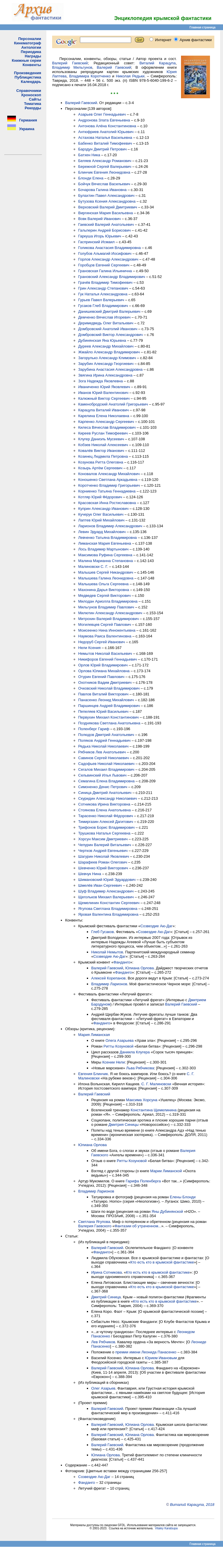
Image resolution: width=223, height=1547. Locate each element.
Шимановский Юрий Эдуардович (107, 879)
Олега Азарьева (119, 1040)
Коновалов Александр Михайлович (109, 474)
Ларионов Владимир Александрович (110, 526)
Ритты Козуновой (118, 1046)
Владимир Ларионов (109, 984)
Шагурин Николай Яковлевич (103, 856)
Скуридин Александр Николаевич (107, 798)
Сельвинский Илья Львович (102, 775)
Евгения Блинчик (93, 1074)
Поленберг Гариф (93, 729)
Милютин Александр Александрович (110, 613)
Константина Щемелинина (154, 1110)
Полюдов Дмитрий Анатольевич (106, 734)
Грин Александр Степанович (103, 288)
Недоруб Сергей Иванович (101, 642)
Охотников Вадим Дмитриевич (104, 682)
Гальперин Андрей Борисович (104, 230)
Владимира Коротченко (90, 76)
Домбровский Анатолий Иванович (107, 329)
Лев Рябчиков (103, 1342)
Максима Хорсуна (141, 1100)
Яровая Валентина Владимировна (108, 914)
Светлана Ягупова (94, 1221)
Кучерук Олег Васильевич (100, 514)
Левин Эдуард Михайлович (102, 532)
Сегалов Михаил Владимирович (106, 769)
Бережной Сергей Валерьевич (104, 166)
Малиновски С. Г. (93, 566)
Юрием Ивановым (161, 1358)
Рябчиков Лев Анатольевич (102, 752)
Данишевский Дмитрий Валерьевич (109, 311)
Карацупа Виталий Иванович (103, 410)
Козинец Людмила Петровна (103, 456)
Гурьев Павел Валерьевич (101, 300)
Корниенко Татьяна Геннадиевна (107, 491)
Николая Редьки (130, 76)
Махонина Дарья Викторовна (103, 590)
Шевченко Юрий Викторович (103, 868)
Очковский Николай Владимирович (109, 688)
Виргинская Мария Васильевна (105, 213)
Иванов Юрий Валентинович (103, 392)
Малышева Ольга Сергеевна (103, 584)
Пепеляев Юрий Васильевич (103, 711)
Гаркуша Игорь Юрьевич (99, 236)
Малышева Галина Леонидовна (105, 578)
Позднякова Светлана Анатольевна (109, 723)
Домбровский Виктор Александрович (110, 334)
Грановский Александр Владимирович (111, 277)
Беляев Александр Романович (104, 161)
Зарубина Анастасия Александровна (110, 369)
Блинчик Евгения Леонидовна (104, 172)
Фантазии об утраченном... (137, 1226)
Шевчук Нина (89, 874)
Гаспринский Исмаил (96, 242)
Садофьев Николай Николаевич (106, 763)
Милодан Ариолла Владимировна (108, 601)
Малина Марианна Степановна (105, 561)
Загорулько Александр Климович (107, 358)
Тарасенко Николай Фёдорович (105, 816)
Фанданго (122, 962)
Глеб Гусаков (102, 932)
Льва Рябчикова (140, 1068)
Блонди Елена (90, 178)
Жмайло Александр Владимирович (109, 352)
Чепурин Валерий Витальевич (104, 845)
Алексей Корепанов (108, 978)
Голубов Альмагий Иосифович (104, 253)
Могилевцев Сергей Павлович (104, 624)
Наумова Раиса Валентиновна (104, 636)
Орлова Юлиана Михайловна (103, 671)
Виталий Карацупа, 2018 (192, 1504)
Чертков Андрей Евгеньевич (103, 850)
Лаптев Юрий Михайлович (101, 520)
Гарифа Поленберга (143, 1181)
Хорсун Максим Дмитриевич (103, 839)
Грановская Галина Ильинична (105, 271)
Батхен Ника (89, 155)
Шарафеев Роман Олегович (102, 862)
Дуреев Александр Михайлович (106, 346)
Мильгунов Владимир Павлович (106, 607)
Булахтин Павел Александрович (106, 195)
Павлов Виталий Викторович (103, 694)
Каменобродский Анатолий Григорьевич (113, 404)
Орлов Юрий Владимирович (103, 665)
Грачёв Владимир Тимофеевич (105, 282)
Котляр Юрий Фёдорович (100, 497)
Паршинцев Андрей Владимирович (109, 705)
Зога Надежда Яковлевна (100, 381)
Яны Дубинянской (167, 1211)
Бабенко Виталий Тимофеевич (105, 143)
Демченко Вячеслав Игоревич (104, 317)
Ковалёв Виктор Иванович (101, 450)
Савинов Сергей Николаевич (103, 758)
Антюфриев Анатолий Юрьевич (106, 132)
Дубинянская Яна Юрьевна (102, 340)
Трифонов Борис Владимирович (106, 827)
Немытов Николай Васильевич (105, 653)
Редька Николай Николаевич (103, 746)
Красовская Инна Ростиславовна (107, 503)
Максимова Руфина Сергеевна (105, 555)
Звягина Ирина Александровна (105, 375)
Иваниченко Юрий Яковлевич (104, 387)
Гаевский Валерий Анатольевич (106, 224)
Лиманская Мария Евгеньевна (104, 543)
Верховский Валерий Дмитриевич (107, 207)
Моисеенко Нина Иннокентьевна (106, 630)
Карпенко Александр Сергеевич (106, 421)
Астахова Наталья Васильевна (105, 137)
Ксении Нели (113, 1062)
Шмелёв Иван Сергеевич (100, 885)
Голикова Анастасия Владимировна (109, 248)
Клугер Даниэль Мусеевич (101, 439)
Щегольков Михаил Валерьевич (106, 897)
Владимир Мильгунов (72, 67)
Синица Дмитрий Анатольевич (104, 792)
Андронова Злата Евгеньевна (104, 120)
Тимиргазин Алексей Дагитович (105, 821)
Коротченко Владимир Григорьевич (109, 485)
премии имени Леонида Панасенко (145, 1352)
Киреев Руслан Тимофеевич (103, 433)
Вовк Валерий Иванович (99, 219)
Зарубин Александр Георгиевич (106, 363)
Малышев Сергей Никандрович (105, 572)
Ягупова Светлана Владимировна (107, 908)
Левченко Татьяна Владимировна (107, 537)
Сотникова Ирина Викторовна (104, 804)
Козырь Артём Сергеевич (100, 468)
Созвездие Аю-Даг (156, 926)
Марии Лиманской (166, 1171)
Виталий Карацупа (157, 63)
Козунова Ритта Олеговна (100, 462)
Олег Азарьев (103, 1388)
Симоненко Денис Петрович (102, 787)
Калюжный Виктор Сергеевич (103, 398)
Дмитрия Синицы (124, 1124)
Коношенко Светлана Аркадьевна (107, 479)
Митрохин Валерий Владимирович (108, 619)
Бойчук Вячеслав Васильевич (104, 184)
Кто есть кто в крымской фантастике (162, 1262)
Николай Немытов (107, 952)
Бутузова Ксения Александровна (107, 201)
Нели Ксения (89, 648)
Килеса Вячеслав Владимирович (107, 427)
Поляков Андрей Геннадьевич (104, 740)
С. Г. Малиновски (156, 1084)
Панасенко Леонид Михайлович (106, 700)
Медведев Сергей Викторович (104, 595)
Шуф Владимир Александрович (106, 891)
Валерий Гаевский (70, 63)
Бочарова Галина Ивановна (102, 190)
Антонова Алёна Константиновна (107, 126)
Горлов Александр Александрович (108, 259)
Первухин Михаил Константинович (108, 717)
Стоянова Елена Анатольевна (104, 810)
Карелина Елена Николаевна (103, 416)
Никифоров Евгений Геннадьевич (107, 659)
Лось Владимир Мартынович (103, 549)
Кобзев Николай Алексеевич (103, 445)
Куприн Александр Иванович (103, 508)
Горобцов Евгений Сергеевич (103, 265)
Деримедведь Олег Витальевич (105, 323)
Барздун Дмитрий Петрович (102, 149)
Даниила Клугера (135, 1052)
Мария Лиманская (94, 1034)
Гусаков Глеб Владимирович (103, 305)
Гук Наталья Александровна (102, 294)
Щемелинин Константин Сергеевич (109, 903)
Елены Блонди (182, 1197)
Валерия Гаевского (95, 1226)
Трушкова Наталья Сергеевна (104, 833)
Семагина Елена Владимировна (106, 781)
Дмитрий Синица (106, 1297)
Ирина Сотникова (106, 1272)
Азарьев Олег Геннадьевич (102, 114)
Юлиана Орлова (139, 968)
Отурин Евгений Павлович (101, 677)
